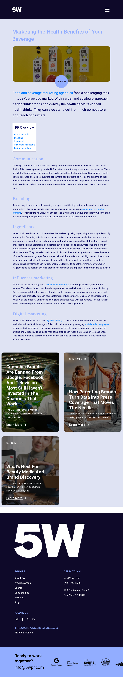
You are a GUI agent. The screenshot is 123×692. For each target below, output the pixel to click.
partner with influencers (57, 284)
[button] (17, 619)
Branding (18, 138)
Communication (22, 134)
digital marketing (54, 320)
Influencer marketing (24, 144)
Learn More (16, 425)
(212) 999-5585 (72, 583)
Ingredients (19, 141)
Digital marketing (22, 148)
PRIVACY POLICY (23, 632)
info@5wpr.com (72, 578)
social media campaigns (97, 324)
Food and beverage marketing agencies (43, 93)
